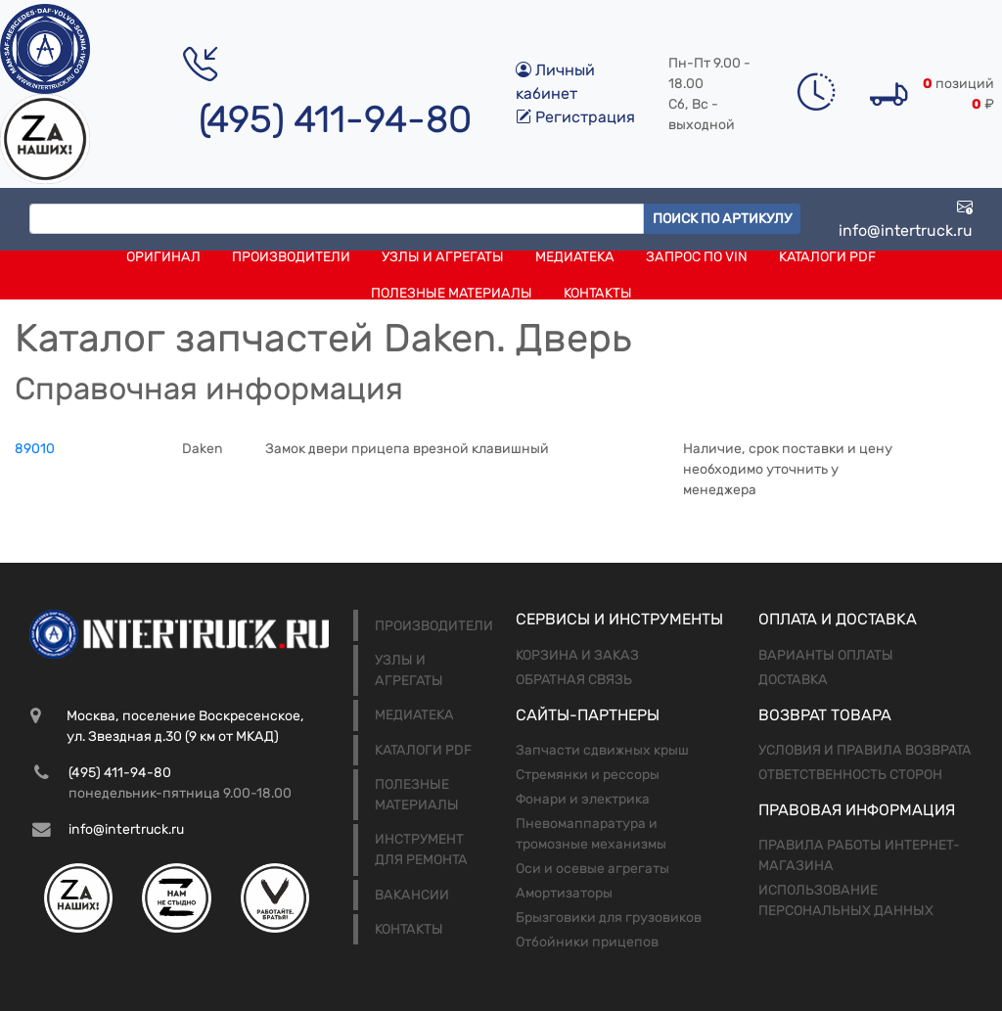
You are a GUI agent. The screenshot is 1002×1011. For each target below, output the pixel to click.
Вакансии (412, 895)
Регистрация (575, 117)
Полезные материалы (451, 293)
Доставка (793, 679)
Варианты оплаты (825, 655)
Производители (291, 257)
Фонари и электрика (583, 799)
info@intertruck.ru (906, 219)
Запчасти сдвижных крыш (602, 750)
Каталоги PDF (827, 257)
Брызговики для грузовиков (609, 917)
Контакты (598, 293)
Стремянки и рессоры (588, 774)
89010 (35, 448)
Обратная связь (574, 679)
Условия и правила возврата (865, 750)
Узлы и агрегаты (443, 257)
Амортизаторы (564, 893)
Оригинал (163, 257)
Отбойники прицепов (587, 942)
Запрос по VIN (697, 257)
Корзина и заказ (577, 655)
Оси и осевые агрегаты (592, 868)
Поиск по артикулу (722, 218)
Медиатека (575, 257)
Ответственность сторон (850, 774)
